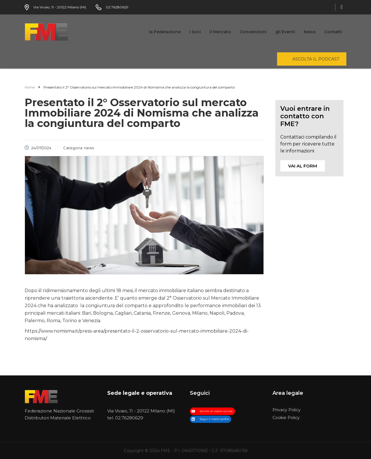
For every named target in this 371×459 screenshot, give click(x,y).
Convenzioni (253, 31)
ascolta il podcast (315, 59)
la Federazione (165, 31)
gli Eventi (285, 31)
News (310, 31)
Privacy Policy (286, 410)
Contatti (333, 31)
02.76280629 (129, 418)
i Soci (195, 31)
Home (30, 87)
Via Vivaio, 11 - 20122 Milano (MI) (141, 411)
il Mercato (220, 31)
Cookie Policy (286, 417)
